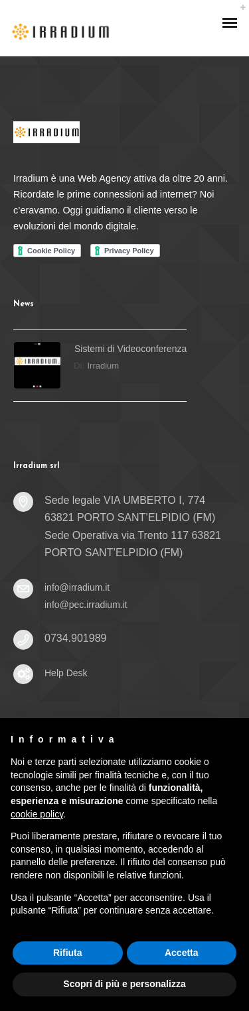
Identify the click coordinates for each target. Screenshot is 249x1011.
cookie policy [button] (37, 814)
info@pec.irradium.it (85, 604)
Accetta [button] (182, 952)
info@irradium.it (77, 587)
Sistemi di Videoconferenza (130, 348)
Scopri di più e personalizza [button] (124, 984)
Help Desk (66, 673)
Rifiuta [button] (67, 952)
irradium (104, 366)
